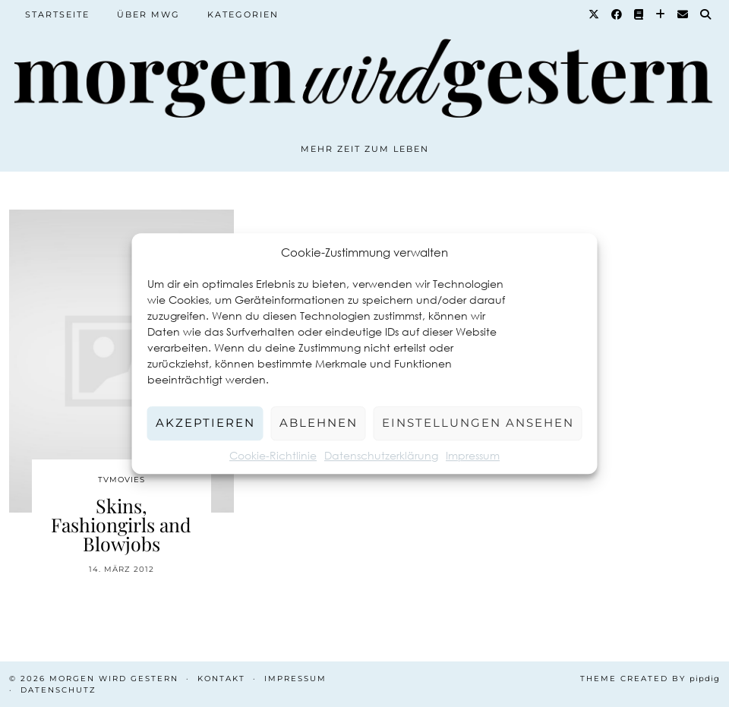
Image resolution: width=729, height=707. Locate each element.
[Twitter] (595, 14)
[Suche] (706, 14)
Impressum (473, 455)
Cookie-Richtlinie (273, 455)
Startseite (57, 14)
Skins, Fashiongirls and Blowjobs (121, 524)
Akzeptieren (205, 422)
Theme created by (650, 678)
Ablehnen (318, 422)
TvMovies (121, 479)
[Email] (683, 14)
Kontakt (221, 678)
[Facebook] (617, 14)
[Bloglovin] (661, 14)
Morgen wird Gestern (113, 678)
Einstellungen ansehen (478, 422)
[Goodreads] (639, 14)
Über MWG (148, 14)
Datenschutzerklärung (381, 455)
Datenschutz (58, 690)
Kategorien (243, 14)
